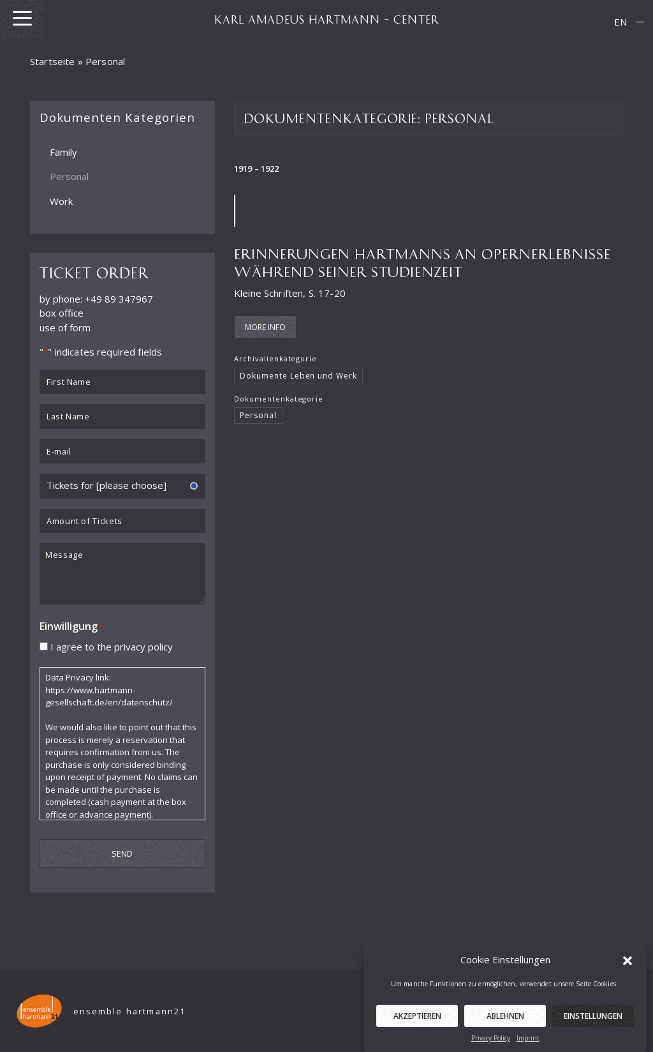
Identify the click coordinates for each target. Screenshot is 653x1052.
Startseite (52, 61)
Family (63, 151)
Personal (69, 176)
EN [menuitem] (620, 21)
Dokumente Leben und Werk (298, 375)
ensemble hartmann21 (129, 1011)
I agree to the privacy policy (111, 646)
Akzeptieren (417, 1028)
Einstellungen (593, 1028)
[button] (627, 971)
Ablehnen (505, 1028)
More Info (265, 327)
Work (61, 200)
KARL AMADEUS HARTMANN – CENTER (326, 19)
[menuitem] (620, 22)
